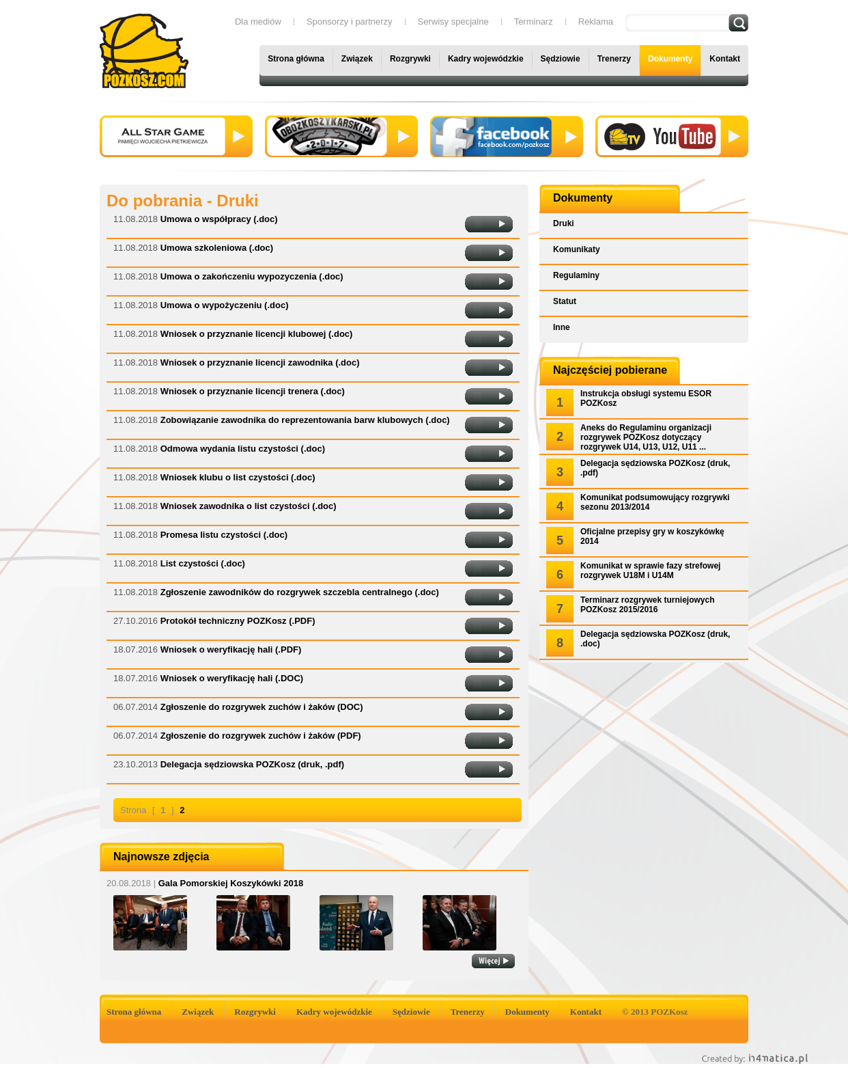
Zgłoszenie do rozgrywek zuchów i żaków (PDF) (260, 735)
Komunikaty (576, 249)
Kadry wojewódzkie (486, 59)
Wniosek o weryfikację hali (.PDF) (231, 649)
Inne (561, 327)
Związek (357, 59)
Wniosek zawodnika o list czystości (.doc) (248, 506)
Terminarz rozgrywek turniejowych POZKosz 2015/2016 (647, 604)
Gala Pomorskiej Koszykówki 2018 (205, 883)
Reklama (595, 21)
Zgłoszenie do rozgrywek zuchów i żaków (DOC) (261, 707)
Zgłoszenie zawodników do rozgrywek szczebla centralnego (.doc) (299, 592)
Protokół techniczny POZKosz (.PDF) (237, 621)
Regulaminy (576, 275)
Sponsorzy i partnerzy (350, 21)
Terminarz (533, 21)
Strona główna (296, 59)
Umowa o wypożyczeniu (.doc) (224, 305)
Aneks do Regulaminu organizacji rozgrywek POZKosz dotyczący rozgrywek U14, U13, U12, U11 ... (645, 437)
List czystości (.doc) (202, 563)
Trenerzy (614, 59)
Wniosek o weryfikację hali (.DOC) (232, 678)
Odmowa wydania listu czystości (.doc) (242, 448)
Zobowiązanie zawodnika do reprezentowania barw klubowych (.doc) (305, 420)
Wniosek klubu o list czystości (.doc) (237, 477)
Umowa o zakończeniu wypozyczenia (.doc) (251, 276)
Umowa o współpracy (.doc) (219, 219)
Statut (564, 301)
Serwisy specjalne (453, 21)
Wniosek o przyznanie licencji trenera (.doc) (252, 391)
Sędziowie (560, 59)
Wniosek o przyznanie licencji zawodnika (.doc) (260, 362)
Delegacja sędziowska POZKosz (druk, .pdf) (252, 764)
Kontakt (724, 59)
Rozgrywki (410, 59)
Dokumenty (670, 59)
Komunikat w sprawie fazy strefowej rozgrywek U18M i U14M (650, 570)
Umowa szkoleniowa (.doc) (216, 248)
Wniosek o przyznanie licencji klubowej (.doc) (256, 334)
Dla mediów (258, 21)
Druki (563, 223)
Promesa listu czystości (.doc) (223, 535)
